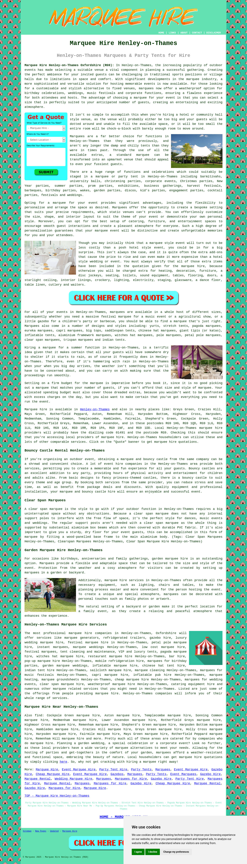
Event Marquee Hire (79, 769)
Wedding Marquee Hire (73, 779)
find (38, 715)
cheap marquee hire (132, 679)
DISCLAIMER (213, 32)
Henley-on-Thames (95, 409)
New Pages (40, 831)
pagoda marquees (206, 326)
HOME (161, 32)
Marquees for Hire (131, 779)
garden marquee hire (170, 558)
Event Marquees (183, 774)
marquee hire (210, 428)
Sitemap (27, 831)
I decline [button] (152, 851)
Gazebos (117, 774)
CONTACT (197, 32)
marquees (146, 88)
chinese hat (148, 330)
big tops (93, 330)
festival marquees (40, 651)
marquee (156, 243)
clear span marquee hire (62, 684)
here (63, 762)
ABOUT (184, 32)
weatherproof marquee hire (111, 684)
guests (118, 352)
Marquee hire (36, 409)
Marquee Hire (47, 769)
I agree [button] (138, 851)
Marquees (32, 326)
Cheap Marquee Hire (52, 774)
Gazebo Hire (210, 774)
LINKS (172, 32)
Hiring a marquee (40, 347)
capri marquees (69, 330)
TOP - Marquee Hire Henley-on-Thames (57, 796)
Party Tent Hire (113, 769)
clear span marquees (42, 340)
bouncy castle (155, 459)
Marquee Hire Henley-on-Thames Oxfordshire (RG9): (69, 65)
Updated (54, 831)
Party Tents (141, 769)
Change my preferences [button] (176, 851)
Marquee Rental (38, 779)
